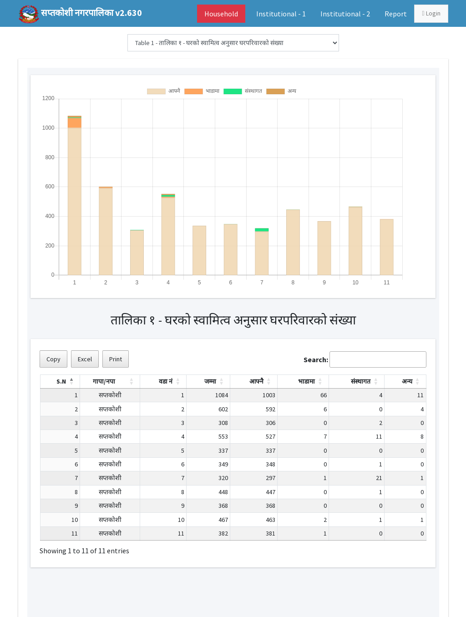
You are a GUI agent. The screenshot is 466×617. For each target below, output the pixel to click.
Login (431, 13)
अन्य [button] (407, 381)
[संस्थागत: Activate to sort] (356, 381)
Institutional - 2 (345, 13)
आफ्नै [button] (256, 381)
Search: (316, 359)
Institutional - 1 (281, 13)
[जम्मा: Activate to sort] (208, 381)
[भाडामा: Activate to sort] (303, 381)
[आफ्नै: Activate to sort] (254, 381)
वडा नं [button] (165, 381)
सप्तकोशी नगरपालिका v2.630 (91, 12)
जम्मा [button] (210, 381)
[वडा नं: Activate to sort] (163, 381)
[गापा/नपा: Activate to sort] (110, 381)
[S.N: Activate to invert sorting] (60, 381)
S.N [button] (61, 381)
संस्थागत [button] (360, 381)
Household (221, 13)
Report (396, 13)
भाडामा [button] (306, 381)
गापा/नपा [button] (104, 381)
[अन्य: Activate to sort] (405, 381)
